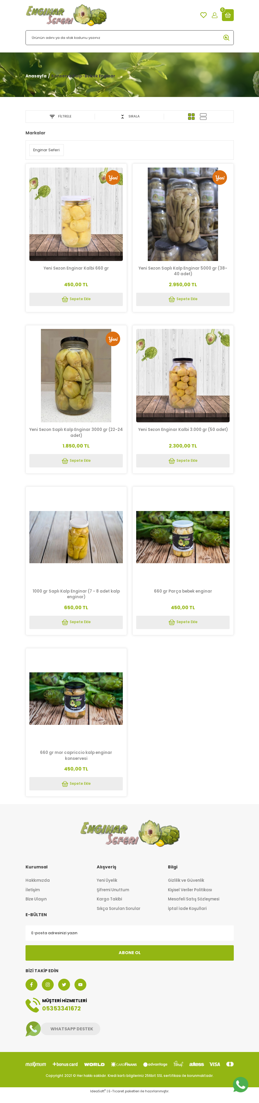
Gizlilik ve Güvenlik (186, 888)
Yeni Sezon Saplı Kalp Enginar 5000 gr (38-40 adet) (183, 270)
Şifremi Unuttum (113, 897)
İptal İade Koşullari (187, 916)
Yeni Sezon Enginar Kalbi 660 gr (76, 267)
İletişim (33, 897)
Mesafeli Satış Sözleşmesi (193, 907)
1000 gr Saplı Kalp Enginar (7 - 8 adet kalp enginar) (76, 597)
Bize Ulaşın (36, 907)
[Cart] (228, 15)
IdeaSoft (98, 1098)
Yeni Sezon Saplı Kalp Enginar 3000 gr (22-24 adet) (76, 433)
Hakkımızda (38, 888)
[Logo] (66, 14)
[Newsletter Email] (130, 940)
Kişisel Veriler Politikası (190, 897)
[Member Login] (214, 15)
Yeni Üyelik (107, 888)
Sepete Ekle (76, 298)
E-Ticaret (116, 1098)
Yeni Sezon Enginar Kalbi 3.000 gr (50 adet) (183, 431)
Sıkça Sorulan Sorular (118, 916)
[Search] (130, 37)
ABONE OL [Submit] (130, 960)
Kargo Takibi (109, 907)
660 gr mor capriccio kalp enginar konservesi (76, 760)
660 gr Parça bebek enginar (183, 594)
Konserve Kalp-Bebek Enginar (83, 76)
